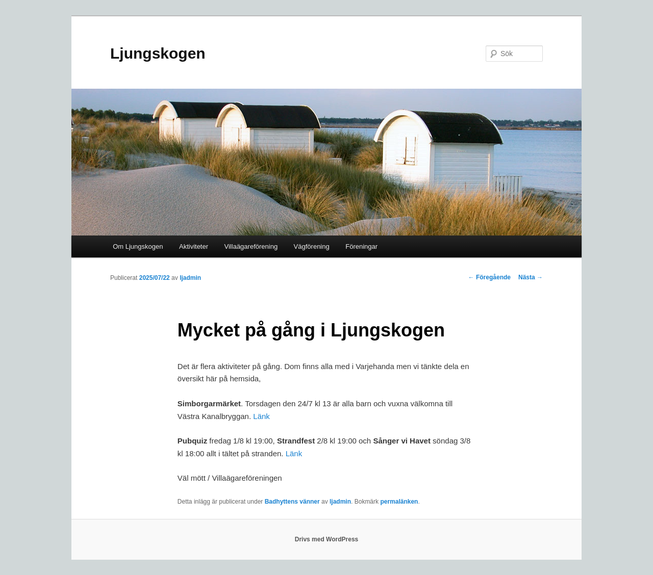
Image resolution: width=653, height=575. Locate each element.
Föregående (489, 277)
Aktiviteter (193, 246)
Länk (261, 416)
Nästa (530, 277)
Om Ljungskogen (138, 246)
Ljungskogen (158, 53)
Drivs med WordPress (327, 539)
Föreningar (361, 246)
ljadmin (190, 277)
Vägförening (312, 246)
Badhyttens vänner (292, 501)
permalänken (399, 501)
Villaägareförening (251, 246)
